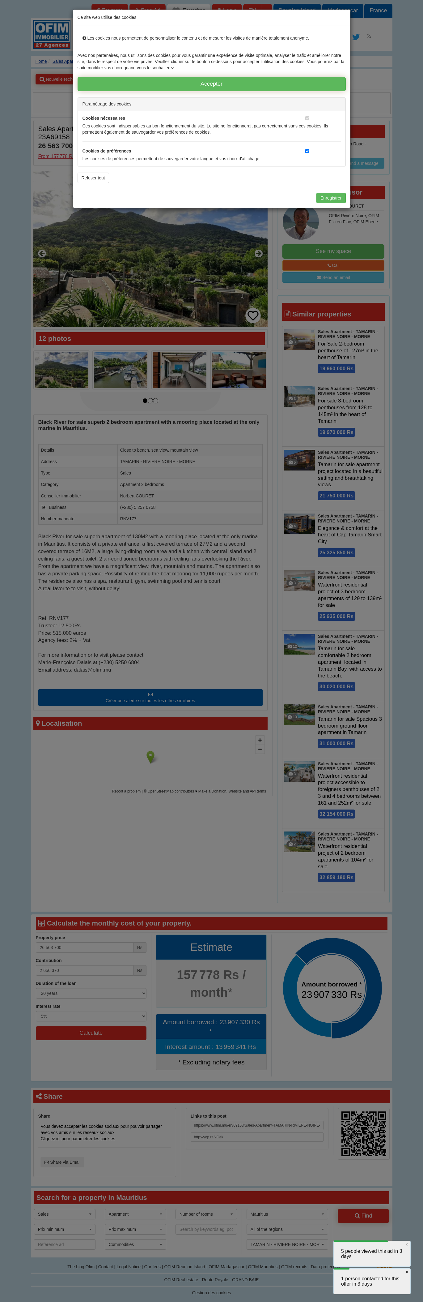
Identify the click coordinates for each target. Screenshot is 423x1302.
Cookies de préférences (106, 150)
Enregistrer (330, 198)
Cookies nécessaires (103, 118)
